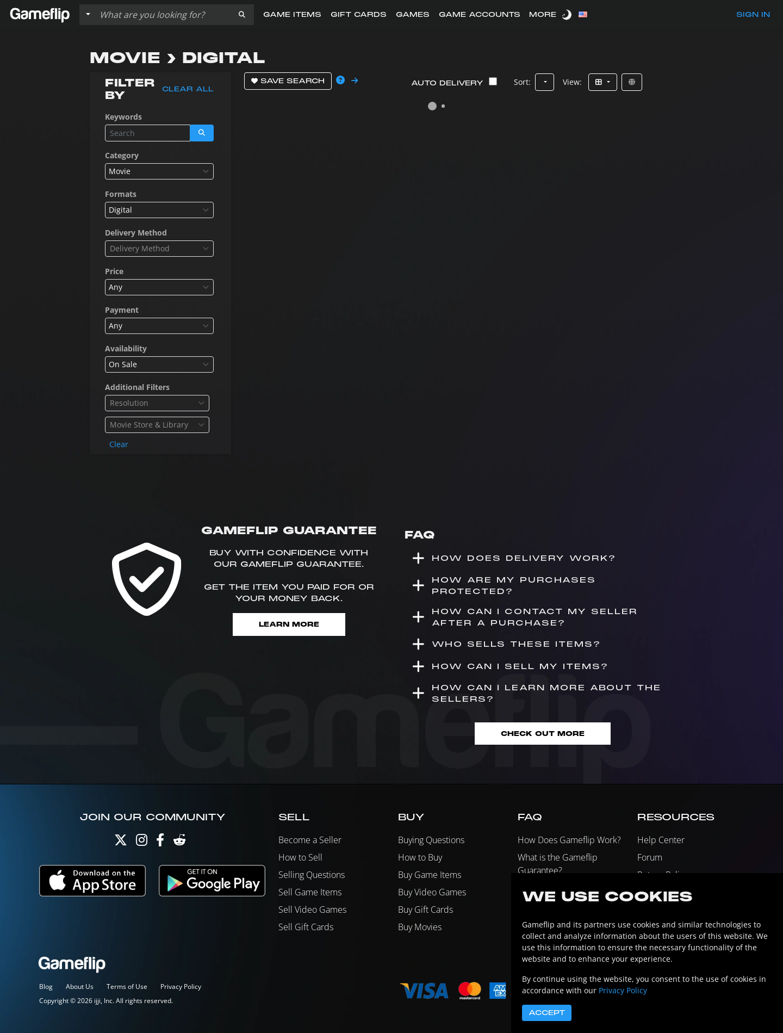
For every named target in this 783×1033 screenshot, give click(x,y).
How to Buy (420, 857)
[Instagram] (141, 842)
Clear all (188, 89)
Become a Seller (309, 840)
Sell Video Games (312, 910)
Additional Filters (137, 387)
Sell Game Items (309, 892)
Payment (122, 310)
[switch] (567, 14)
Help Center (661, 840)
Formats (120, 194)
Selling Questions (311, 875)
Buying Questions (431, 840)
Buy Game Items (429, 875)
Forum (649, 857)
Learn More (289, 624)
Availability (126, 348)
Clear (118, 444)
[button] (242, 14)
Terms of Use (127, 986)
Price (114, 271)
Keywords (123, 117)
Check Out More (543, 733)
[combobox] (159, 171)
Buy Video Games (432, 892)
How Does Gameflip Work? (569, 840)
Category (122, 155)
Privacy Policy (180, 986)
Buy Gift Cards (425, 910)
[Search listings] (163, 14)
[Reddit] (179, 842)
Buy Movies (420, 927)
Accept (547, 1013)
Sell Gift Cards (305, 927)
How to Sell (300, 857)
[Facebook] (160, 842)
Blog (46, 986)
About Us (80, 986)
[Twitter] (120, 842)
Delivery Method (136, 232)
